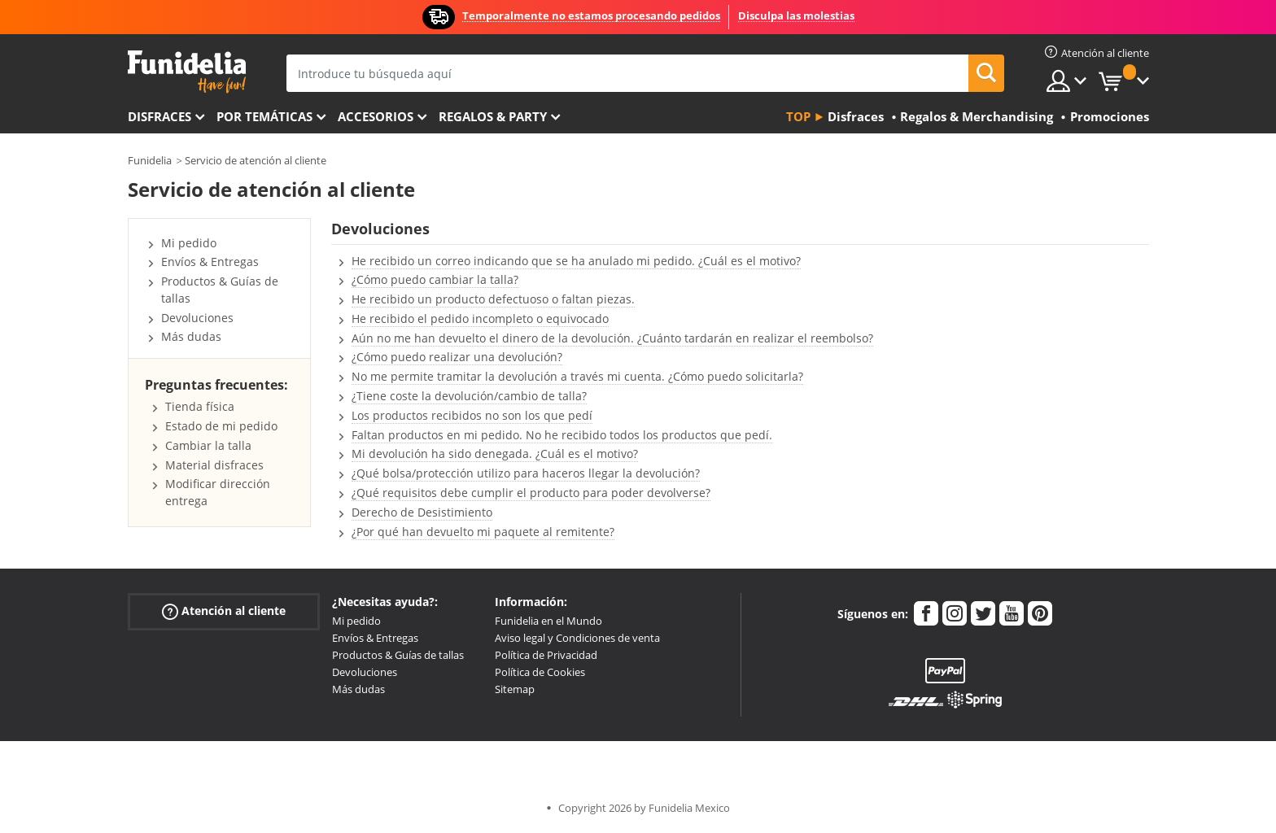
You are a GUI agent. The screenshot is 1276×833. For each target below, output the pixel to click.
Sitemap (515, 689)
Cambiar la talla (208, 445)
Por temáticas (264, 116)
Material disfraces (214, 465)
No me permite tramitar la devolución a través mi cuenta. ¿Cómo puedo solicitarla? (577, 376)
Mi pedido (188, 243)
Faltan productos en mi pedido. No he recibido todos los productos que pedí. (562, 435)
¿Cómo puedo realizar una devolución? (457, 356)
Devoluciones (197, 317)
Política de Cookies (540, 672)
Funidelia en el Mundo (548, 620)
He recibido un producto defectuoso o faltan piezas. (493, 299)
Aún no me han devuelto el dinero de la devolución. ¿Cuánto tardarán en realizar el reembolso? (612, 338)
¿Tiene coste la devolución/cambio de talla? (469, 395)
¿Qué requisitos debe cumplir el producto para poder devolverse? (531, 492)
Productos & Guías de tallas (398, 655)
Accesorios (375, 116)
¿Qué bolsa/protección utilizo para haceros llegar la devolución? (526, 473)
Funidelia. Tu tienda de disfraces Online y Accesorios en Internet (187, 72)
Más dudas (191, 336)
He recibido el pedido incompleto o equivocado (480, 318)
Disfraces (159, 116)
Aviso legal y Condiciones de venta (577, 637)
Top (798, 116)
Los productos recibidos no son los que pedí (472, 415)
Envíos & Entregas (210, 261)
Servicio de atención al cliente (255, 160)
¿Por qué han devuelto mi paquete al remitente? (483, 531)
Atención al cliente (224, 611)
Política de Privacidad (546, 655)
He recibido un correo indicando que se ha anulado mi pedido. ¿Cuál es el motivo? (576, 260)
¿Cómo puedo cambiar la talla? (435, 279)
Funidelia (150, 160)
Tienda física (199, 406)
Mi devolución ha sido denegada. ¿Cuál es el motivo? (495, 453)
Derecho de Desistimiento (422, 512)
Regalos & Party (493, 116)
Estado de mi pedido (221, 426)
